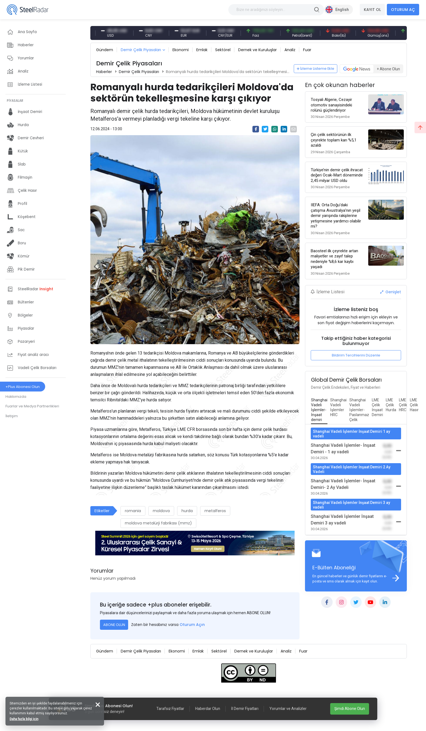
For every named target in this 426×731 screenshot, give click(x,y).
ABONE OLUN (114, 624)
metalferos (215, 511)
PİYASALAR (15, 100)
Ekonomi (180, 50)
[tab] (319, 410)
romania (133, 511)
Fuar (307, 50)
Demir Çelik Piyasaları (141, 50)
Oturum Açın (192, 624)
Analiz (289, 50)
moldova (161, 511)
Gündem (104, 50)
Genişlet (390, 292)
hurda (187, 511)
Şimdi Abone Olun (349, 708)
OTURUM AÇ (403, 9)
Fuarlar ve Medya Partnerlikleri (32, 406)
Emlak (202, 50)
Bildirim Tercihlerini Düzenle (356, 355)
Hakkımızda (15, 396)
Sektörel (223, 50)
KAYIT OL (372, 9)
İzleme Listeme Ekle (316, 68)
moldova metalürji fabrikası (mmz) (158, 523)
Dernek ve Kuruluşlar (257, 50)
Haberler (104, 71)
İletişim (11, 416)
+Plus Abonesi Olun (22, 386)
